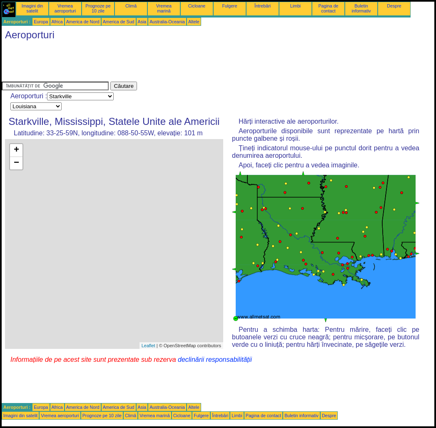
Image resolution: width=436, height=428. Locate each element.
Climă (131, 5)
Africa (57, 21)
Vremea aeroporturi (65, 8)
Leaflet (148, 345)
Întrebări (262, 5)
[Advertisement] (153, 63)
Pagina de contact (329, 8)
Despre (394, 5)
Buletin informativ (361, 8)
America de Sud (119, 21)
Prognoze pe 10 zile (97, 8)
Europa (41, 21)
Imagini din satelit (32, 8)
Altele (193, 21)
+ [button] (16, 150)
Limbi (295, 5)
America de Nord (83, 21)
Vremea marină (164, 8)
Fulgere (229, 5)
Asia (142, 21)
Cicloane (196, 5)
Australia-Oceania (167, 21)
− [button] (16, 163)
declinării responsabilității (215, 359)
